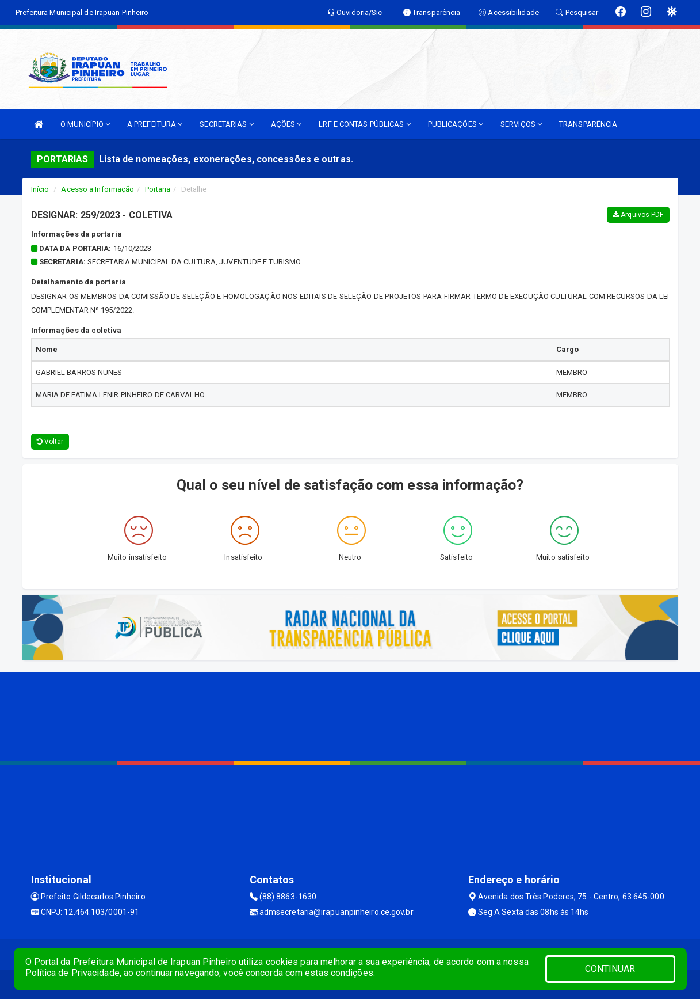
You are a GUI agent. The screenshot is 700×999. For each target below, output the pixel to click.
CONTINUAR (610, 968)
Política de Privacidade (72, 972)
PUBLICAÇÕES (455, 124)
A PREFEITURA (154, 124)
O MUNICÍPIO (85, 124)
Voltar (50, 442)
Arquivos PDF (638, 215)
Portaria (158, 189)
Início (40, 189)
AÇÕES (286, 124)
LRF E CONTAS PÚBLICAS (364, 124)
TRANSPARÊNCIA (588, 124)
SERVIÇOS (521, 124)
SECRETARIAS (226, 124)
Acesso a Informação (97, 189)
